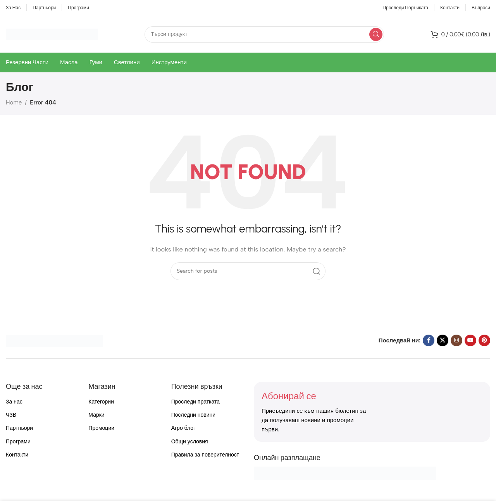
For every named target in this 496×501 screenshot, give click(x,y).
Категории (101, 401)
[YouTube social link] (470, 340)
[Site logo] (52, 33)
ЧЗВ (11, 415)
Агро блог (183, 428)
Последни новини (193, 415)
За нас (14, 401)
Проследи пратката (195, 401)
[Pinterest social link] (484, 340)
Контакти (17, 454)
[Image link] (54, 340)
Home (14, 102)
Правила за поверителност (205, 454)
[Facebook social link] (428, 340)
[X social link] (442, 340)
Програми (18, 441)
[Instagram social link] (456, 340)
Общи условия (189, 441)
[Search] (264, 34)
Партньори (19, 428)
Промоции (101, 428)
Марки (96, 415)
